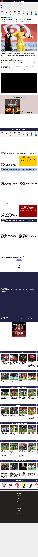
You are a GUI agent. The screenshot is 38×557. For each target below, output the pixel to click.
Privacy (19, 532)
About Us (19, 522)
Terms (19, 531)
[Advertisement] (19, 16)
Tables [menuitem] (22, 1)
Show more (19, 287)
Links (19, 542)
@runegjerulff (9, 30)
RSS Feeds (19, 541)
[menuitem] (2, 1)
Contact (19, 524)
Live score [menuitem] (17, 1)
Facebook (19, 539)
